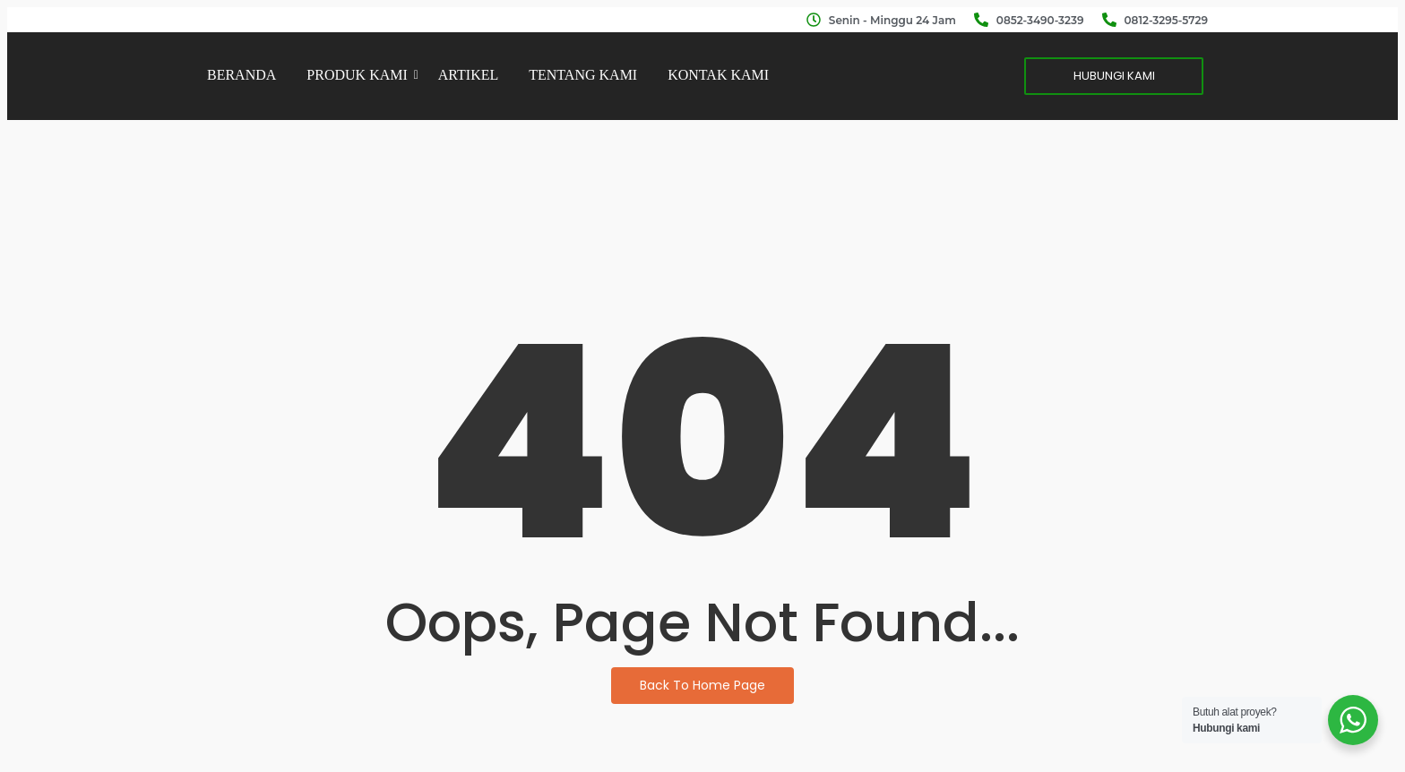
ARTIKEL (468, 74)
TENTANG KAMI (583, 74)
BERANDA (241, 74)
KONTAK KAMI (718, 74)
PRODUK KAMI (359, 74)
